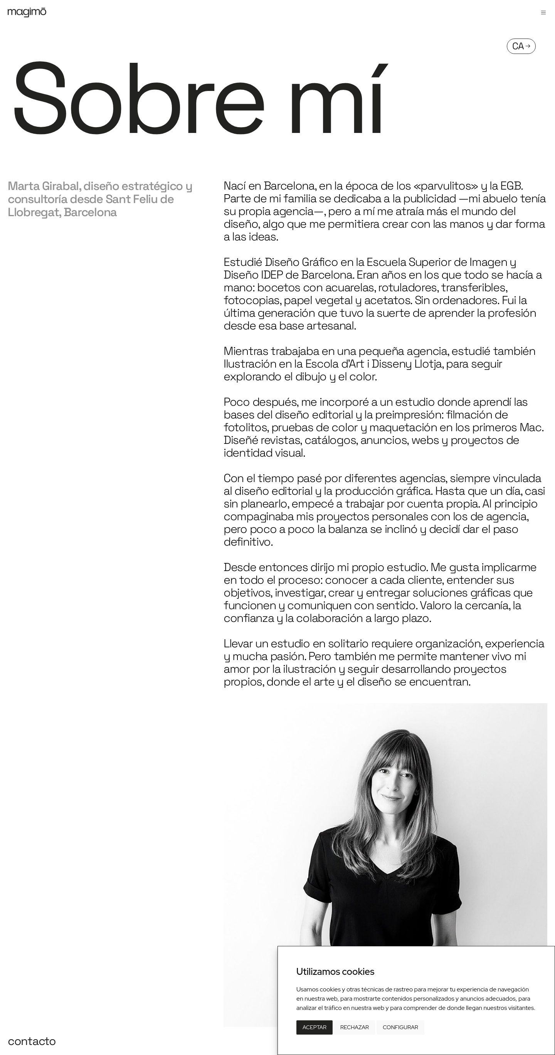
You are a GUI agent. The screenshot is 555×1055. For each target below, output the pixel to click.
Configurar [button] (400, 1027)
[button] (543, 13)
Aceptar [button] (314, 1027)
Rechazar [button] (354, 1027)
